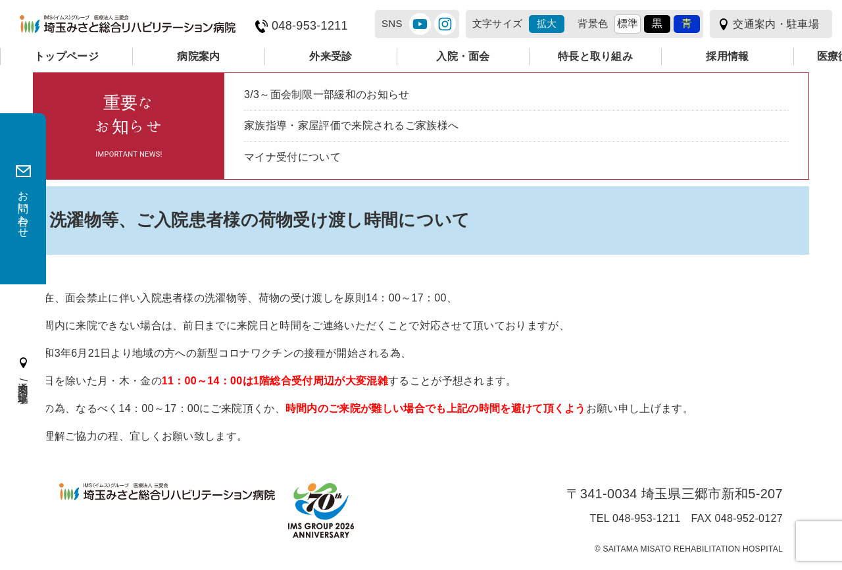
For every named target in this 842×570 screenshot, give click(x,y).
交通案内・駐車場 (776, 24)
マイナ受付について (292, 157)
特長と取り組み (595, 56)
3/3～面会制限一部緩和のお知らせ (327, 94)
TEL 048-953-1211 (635, 518)
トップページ (66, 56)
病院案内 (198, 56)
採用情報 (727, 56)
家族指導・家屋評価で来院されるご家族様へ (351, 125)
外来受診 (330, 56)
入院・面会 (463, 56)
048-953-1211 (310, 26)
